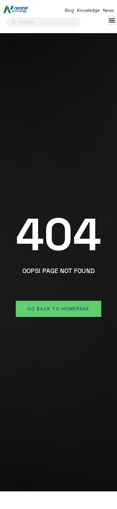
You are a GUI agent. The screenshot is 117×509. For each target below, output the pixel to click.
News (108, 10)
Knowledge (88, 10)
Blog (69, 10)
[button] (112, 20)
